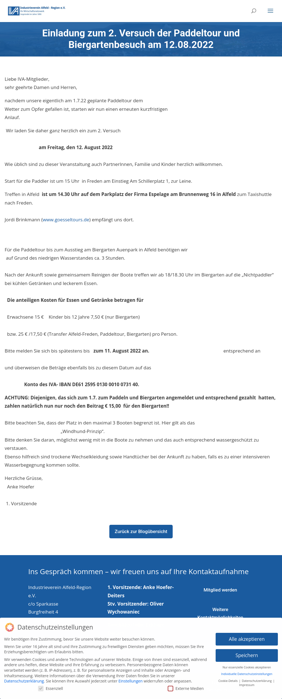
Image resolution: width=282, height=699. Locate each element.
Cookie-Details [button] (228, 678)
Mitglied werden (220, 590)
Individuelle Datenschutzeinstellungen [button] (246, 672)
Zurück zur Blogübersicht (141, 531)
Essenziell (50, 686)
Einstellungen (130, 678)
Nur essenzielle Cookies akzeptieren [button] (247, 665)
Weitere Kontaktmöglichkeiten (220, 613)
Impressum (246, 682)
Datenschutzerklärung (24, 678)
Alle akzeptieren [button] (247, 636)
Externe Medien (186, 686)
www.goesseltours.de (66, 219)
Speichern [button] (246, 652)
